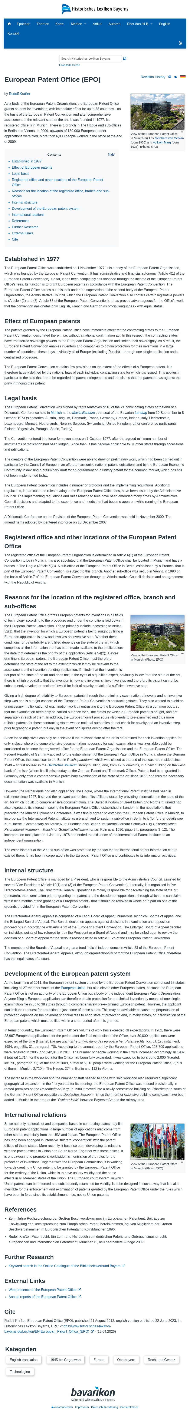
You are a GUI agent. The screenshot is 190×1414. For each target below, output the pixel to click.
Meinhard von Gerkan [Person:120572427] (169, 138)
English (164, 24)
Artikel (97, 24)
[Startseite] (95, 9)
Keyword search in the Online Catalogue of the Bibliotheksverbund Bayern (65, 1266)
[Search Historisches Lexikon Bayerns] (90, 58)
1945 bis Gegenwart (65, 1360)
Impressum (82, 1407)
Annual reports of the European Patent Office (43, 1297)
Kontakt (13, 33)
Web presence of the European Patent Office (42, 1290)
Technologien (20, 1372)
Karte (60, 24)
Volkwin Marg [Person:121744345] (162, 142)
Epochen (23, 24)
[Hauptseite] (9, 24)
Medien (76, 24)
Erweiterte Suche (69, 65)
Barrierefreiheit (129, 1407)
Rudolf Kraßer (19, 94)
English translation (24, 1360)
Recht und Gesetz (161, 1360)
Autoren (115, 24)
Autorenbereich (62, 1407)
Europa (99, 1360)
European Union (73, 988)
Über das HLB (137, 24)
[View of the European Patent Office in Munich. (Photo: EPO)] (158, 633)
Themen (43, 24)
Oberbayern (126, 1360)
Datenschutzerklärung (104, 1407)
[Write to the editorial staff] (175, 77)
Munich (56, 412)
